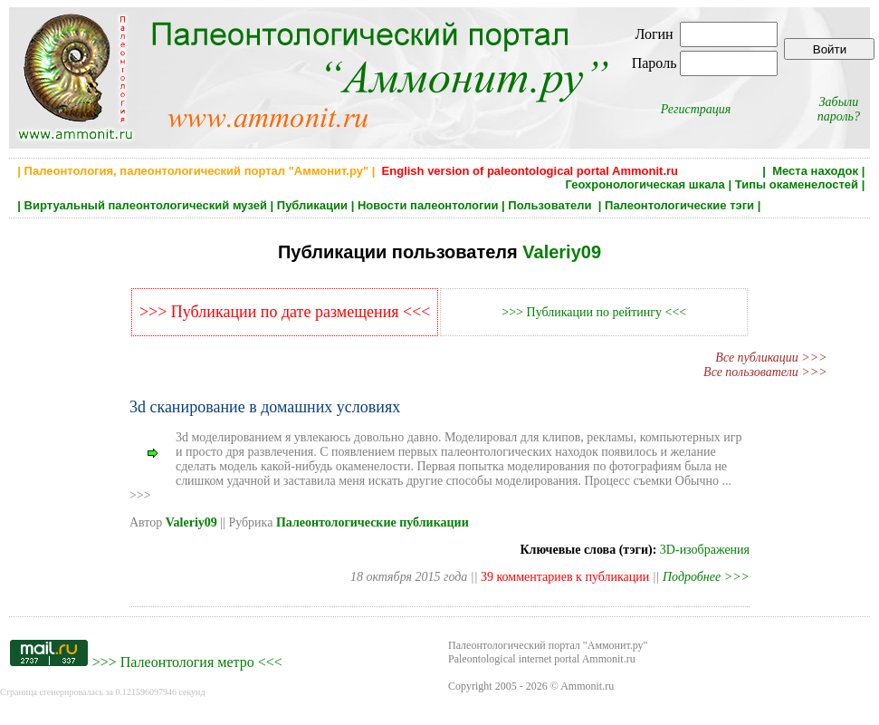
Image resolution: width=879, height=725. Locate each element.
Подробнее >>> (706, 577)
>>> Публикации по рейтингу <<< (594, 312)
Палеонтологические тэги (679, 205)
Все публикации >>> (770, 357)
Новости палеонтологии (428, 205)
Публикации (312, 205)
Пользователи (551, 205)
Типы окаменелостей (796, 184)
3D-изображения (705, 549)
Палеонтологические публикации (372, 522)
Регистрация (696, 109)
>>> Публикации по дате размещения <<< (285, 312)
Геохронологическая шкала (644, 184)
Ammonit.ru (587, 686)
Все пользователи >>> (765, 372)
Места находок (815, 171)
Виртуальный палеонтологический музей (145, 205)
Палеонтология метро (187, 662)
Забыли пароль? (838, 109)
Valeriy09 (561, 252)
